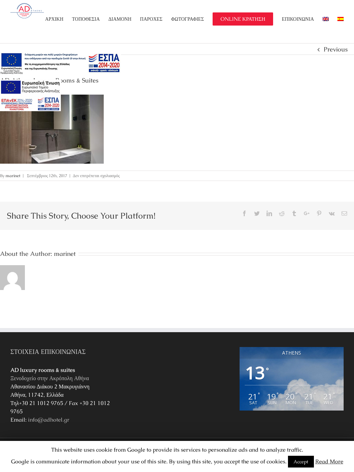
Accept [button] (301, 462)
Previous (336, 49)
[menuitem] (58, 19)
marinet (13, 176)
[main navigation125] (60, 63)
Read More (329, 461)
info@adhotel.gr (48, 419)
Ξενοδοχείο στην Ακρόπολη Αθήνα (49, 378)
